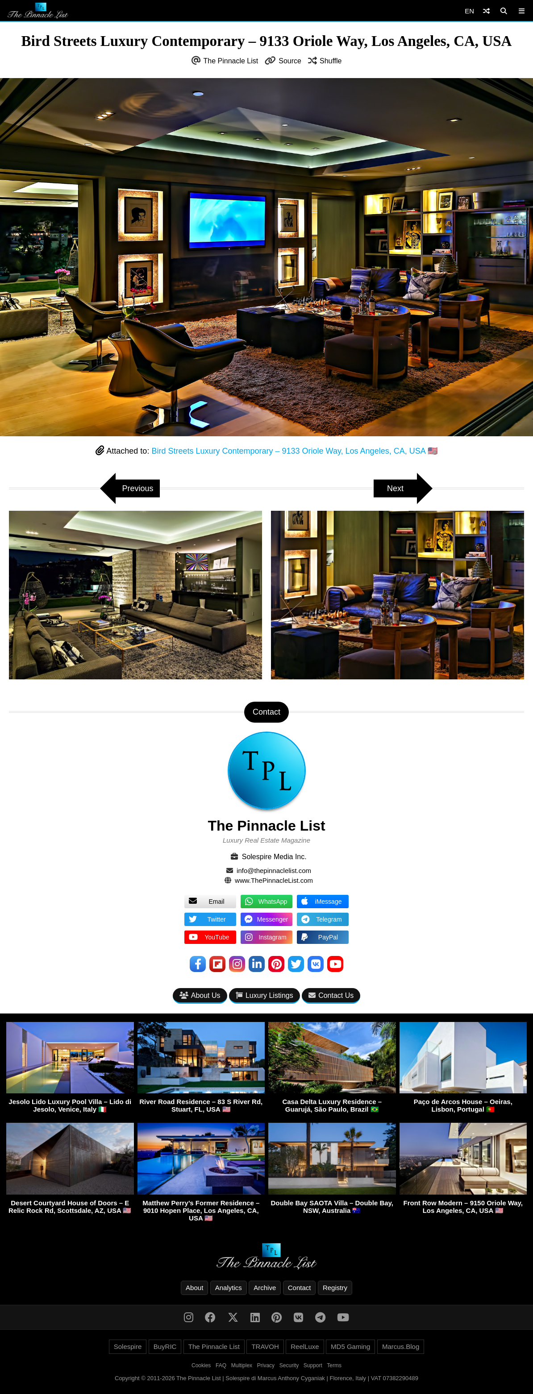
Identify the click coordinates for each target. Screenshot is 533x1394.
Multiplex (241, 1365)
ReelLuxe (305, 1346)
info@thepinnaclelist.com (274, 870)
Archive (265, 1287)
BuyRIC (165, 1346)
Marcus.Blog (400, 1346)
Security (289, 1365)
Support (313, 1365)
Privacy (266, 1365)
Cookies (201, 1365)
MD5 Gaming (350, 1346)
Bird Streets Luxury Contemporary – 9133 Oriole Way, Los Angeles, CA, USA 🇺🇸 (294, 451)
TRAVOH (265, 1346)
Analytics (228, 1287)
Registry (335, 1287)
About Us (200, 995)
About (194, 1287)
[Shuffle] (486, 11)
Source (290, 61)
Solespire (128, 1346)
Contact (299, 1287)
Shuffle (331, 61)
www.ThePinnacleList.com (274, 880)
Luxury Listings (264, 995)
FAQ (221, 1365)
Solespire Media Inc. (274, 856)
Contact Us (331, 995)
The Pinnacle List (231, 61)
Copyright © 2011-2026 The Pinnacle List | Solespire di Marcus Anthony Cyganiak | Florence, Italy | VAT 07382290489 (266, 1378)
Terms (334, 1365)
